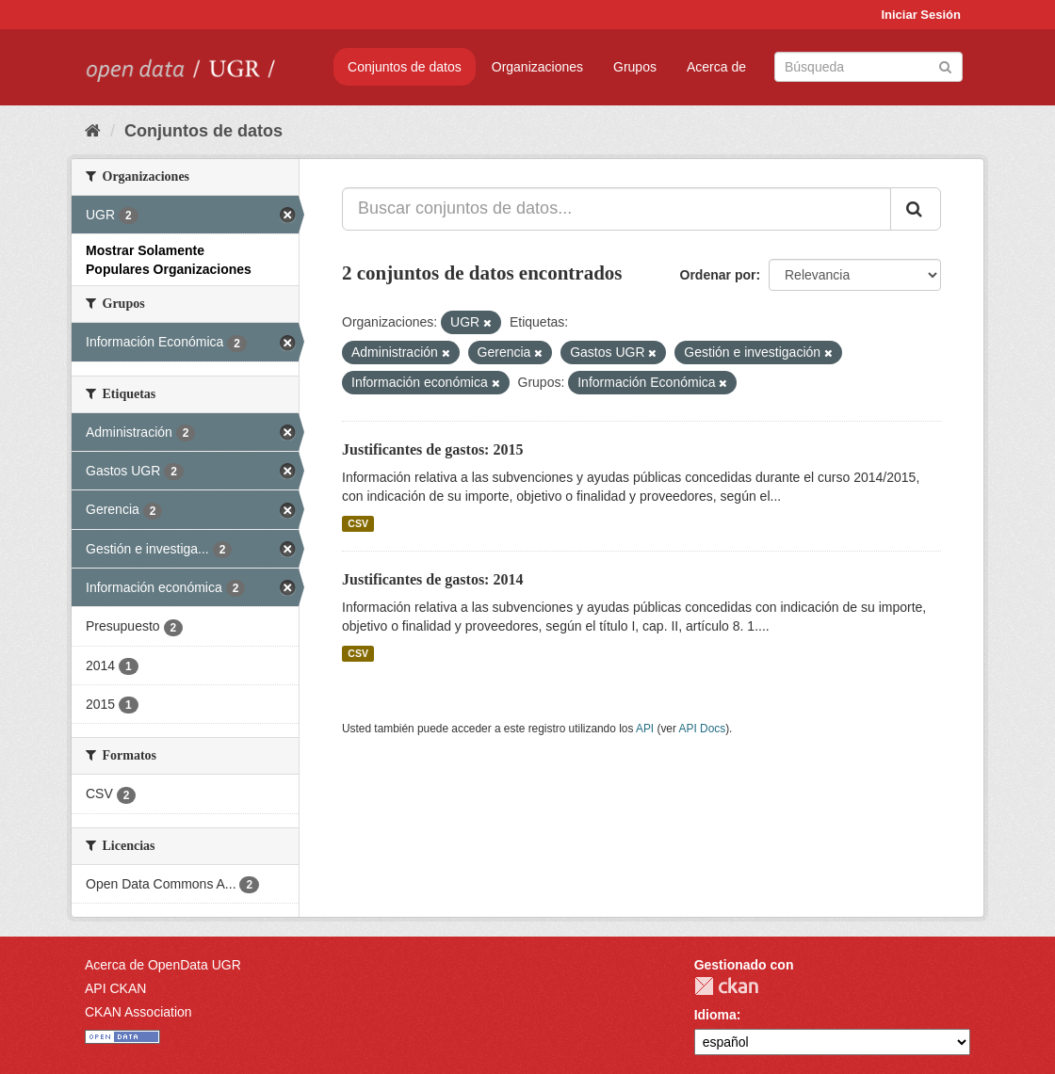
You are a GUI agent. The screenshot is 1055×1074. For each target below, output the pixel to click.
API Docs (702, 728)
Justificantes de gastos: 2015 (432, 449)
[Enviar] (945, 65)
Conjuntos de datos (405, 66)
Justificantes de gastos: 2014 (432, 579)
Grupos (635, 66)
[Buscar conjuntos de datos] (868, 67)
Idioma (715, 1014)
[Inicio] (93, 130)
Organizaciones (537, 66)
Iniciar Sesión (921, 15)
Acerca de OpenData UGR (163, 964)
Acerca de (716, 66)
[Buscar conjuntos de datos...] (616, 209)
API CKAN (115, 988)
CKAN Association (138, 1011)
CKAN (726, 986)
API (645, 728)
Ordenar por (718, 274)
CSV (358, 523)
